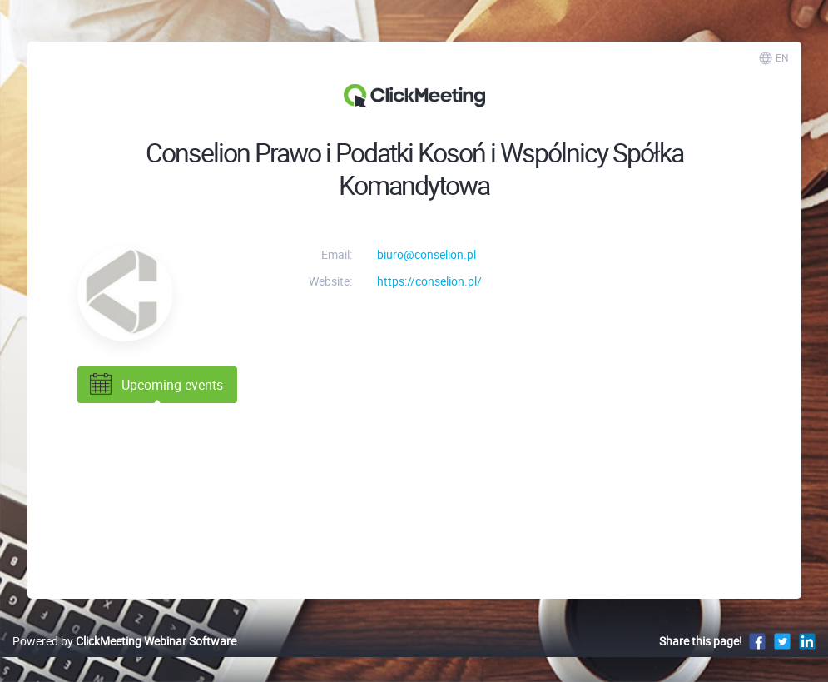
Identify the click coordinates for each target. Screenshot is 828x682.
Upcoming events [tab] (155, 385)
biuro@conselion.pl (426, 254)
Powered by (124, 641)
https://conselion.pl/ (429, 281)
